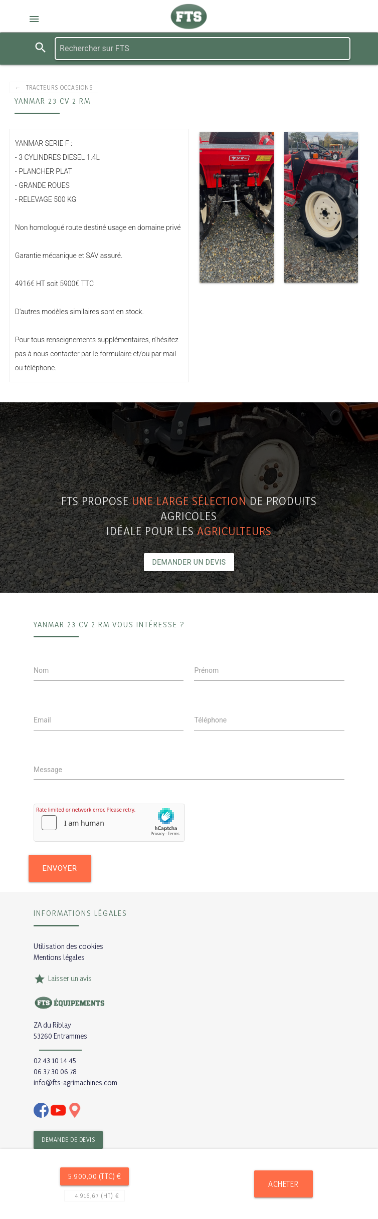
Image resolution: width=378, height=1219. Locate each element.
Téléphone (210, 720)
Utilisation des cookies (68, 946)
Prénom (206, 670)
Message (48, 770)
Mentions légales (59, 957)
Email (42, 720)
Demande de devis (68, 1139)
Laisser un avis (70, 978)
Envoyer (60, 868)
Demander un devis (189, 562)
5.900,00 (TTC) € (94, 1176)
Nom (41, 670)
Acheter (283, 1184)
